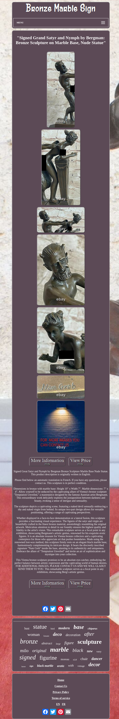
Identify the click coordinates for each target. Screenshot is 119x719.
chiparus (92, 628)
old (75, 660)
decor (94, 664)
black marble (45, 665)
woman (33, 634)
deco (57, 634)
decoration (73, 635)
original (39, 650)
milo (24, 650)
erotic (60, 666)
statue (40, 626)
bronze (29, 641)
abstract (47, 643)
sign (31, 666)
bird (53, 628)
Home (61, 680)
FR (63, 704)
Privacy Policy (61, 692)
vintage (81, 666)
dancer (97, 659)
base (79, 627)
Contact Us (60, 686)
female (46, 636)
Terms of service (61, 698)
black (77, 650)
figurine (48, 658)
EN (58, 704)
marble (59, 649)
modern (64, 628)
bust (27, 628)
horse (24, 666)
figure (69, 643)
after (89, 634)
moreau (65, 659)
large (58, 643)
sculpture (90, 641)
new (90, 651)
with (71, 665)
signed (27, 657)
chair (84, 659)
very (99, 651)
